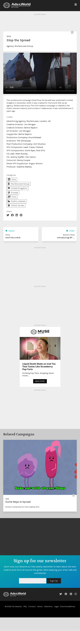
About (40, 606)
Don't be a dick (13, 237)
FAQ (25, 606)
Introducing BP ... (66, 237)
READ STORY (40, 381)
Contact (32, 606)
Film (12, 197)
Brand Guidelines (67, 606)
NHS (9, 36)
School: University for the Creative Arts (22, 507)
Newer (10, 230)
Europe (13, 192)
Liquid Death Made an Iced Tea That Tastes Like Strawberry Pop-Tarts (39, 366)
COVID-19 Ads (16, 205)
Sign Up (54, 580)
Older (70, 230)
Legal (56, 606)
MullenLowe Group (24, 46)
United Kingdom (17, 188)
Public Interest (17, 201)
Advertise (48, 606)
